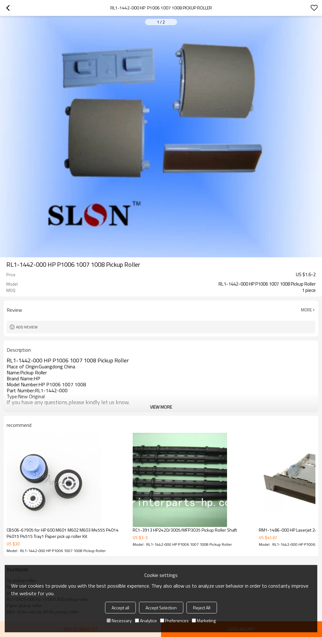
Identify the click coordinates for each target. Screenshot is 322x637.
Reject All (201, 607)
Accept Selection (161, 607)
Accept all (120, 607)
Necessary (119, 620)
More (306, 310)
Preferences (174, 620)
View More (161, 407)
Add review (27, 327)
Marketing (204, 620)
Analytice (146, 620)
